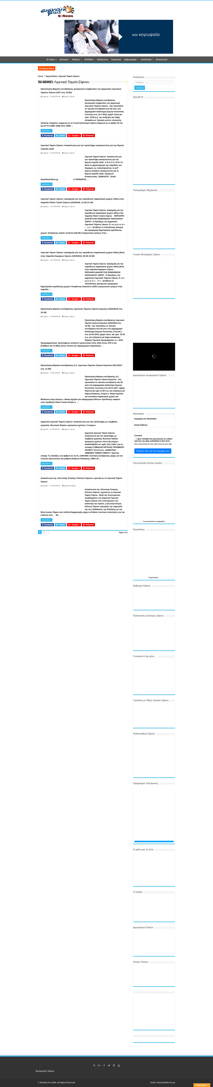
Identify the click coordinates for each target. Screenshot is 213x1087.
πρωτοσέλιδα (149, 521)
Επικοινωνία (161, 59)
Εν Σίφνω (51, 59)
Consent (138, 435)
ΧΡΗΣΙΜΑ (88, 59)
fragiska (45, 96)
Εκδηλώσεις (102, 59)
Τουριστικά (116, 59)
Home (40, 76)
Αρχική (41, 59)
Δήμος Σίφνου (69, 96)
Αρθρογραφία (130, 59)
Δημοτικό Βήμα (70, 486)
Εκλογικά (63, 59)
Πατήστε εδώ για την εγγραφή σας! (153, 451)
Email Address (141, 425)
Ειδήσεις (76, 59)
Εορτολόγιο (153, 577)
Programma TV (139, 841)
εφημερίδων (161, 521)
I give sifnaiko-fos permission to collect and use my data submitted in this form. (153, 440)
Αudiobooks (146, 59)
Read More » (46, 131)
